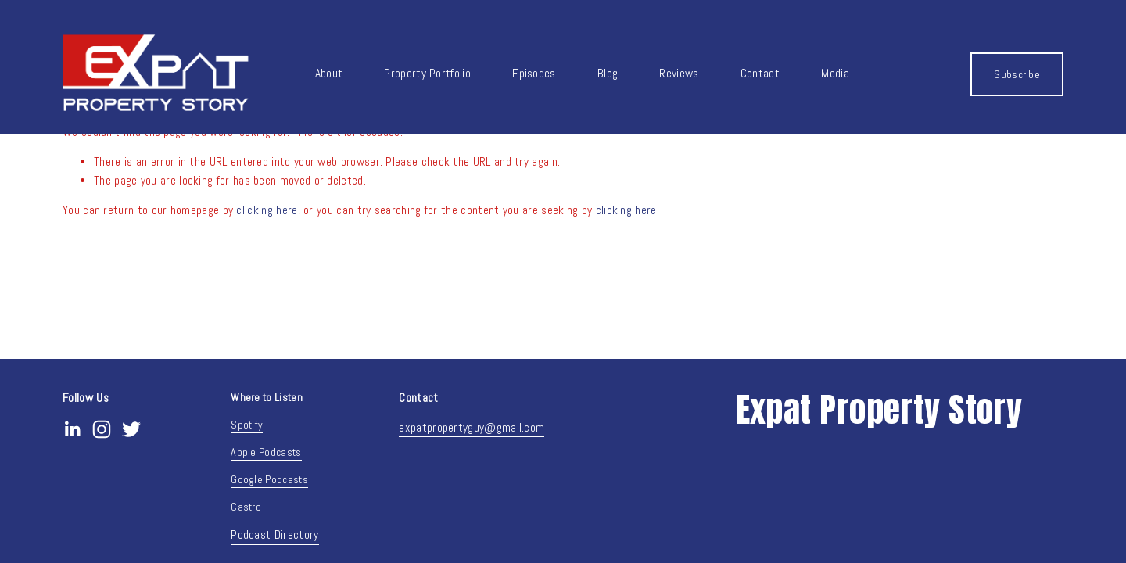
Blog (607, 73)
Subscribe (1017, 74)
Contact (760, 73)
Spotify (247, 425)
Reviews (678, 73)
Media (835, 73)
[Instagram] (101, 429)
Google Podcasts (269, 479)
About (329, 73)
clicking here (266, 210)
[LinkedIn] (72, 429)
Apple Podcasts (266, 452)
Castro (246, 507)
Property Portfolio (427, 73)
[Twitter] (131, 429)
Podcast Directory (274, 535)
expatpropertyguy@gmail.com (471, 428)
